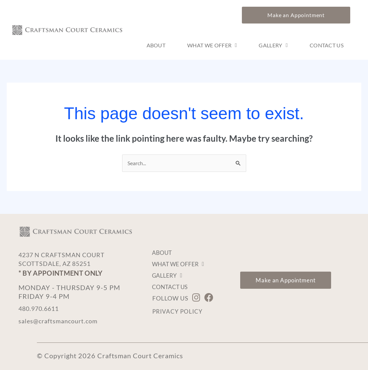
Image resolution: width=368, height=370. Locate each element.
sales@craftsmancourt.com (61, 321)
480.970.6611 (41, 309)
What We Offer (212, 46)
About (156, 45)
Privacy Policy (178, 312)
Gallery (273, 46)
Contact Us (327, 45)
